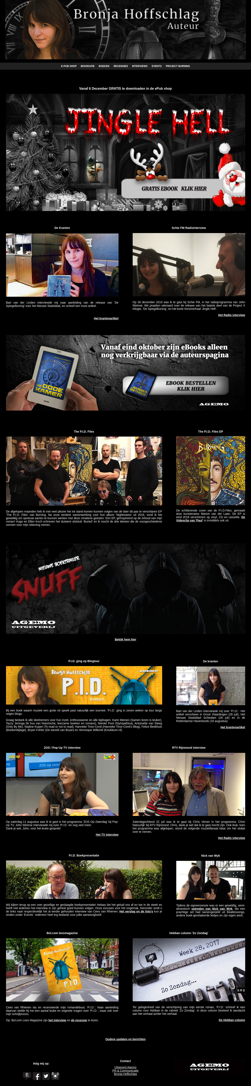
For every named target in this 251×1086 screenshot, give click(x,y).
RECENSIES (121, 66)
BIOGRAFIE (88, 66)
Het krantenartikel (106, 318)
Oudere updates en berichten (125, 1039)
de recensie (79, 1020)
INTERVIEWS (139, 66)
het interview (57, 1020)
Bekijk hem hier (125, 639)
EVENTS (157, 66)
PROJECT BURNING (178, 66)
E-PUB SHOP (69, 66)
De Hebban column (232, 1020)
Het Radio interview (231, 315)
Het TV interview (107, 834)
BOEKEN (104, 66)
